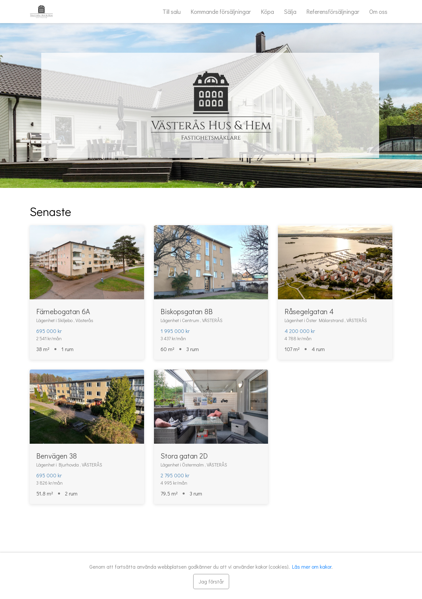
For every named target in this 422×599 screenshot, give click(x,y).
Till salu (172, 11)
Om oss (378, 11)
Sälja (290, 11)
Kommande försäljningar (221, 11)
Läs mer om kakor (311, 566)
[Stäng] (211, 581)
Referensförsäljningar (332, 11)
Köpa (267, 11)
